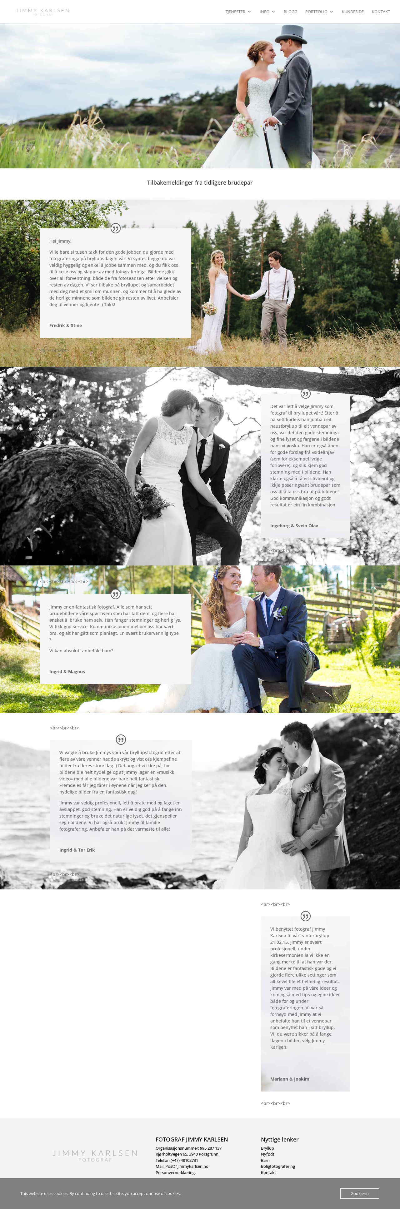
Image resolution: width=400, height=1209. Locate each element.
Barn (265, 1160)
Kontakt (381, 11)
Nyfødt (267, 1154)
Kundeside (353, 11)
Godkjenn (360, 1193)
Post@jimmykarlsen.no (186, 1166)
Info (264, 11)
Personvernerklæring (175, 1172)
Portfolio (316, 11)
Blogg (290, 11)
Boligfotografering (278, 1166)
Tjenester (235, 11)
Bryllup (267, 1148)
